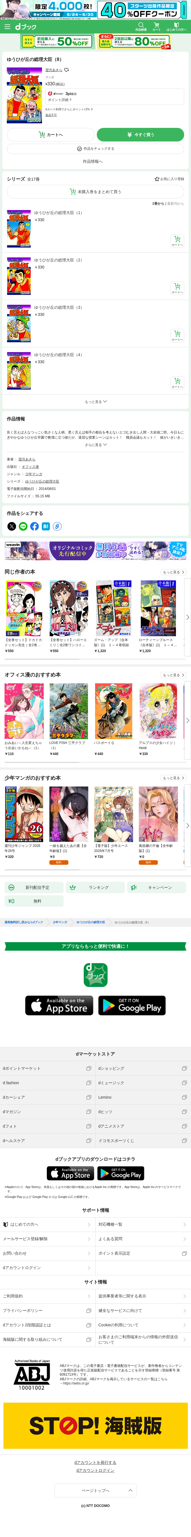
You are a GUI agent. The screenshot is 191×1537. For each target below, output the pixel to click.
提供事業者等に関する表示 (122, 1296)
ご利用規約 (13, 1296)
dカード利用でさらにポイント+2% (67, 109)
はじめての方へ (20, 1224)
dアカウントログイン (22, 1267)
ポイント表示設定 (114, 1253)
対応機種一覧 (110, 1224)
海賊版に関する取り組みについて (32, 1339)
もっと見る (171, 572)
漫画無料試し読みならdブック (24, 922)
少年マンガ (33, 474)
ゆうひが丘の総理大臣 (42, 481)
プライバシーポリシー (23, 1310)
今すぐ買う (144, 134)
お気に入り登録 (172, 179)
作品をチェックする (99, 149)
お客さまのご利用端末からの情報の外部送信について (138, 1339)
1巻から (158, 203)
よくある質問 (110, 1238)
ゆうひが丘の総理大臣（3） (59, 307)
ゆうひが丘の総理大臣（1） (59, 212)
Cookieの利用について (118, 1325)
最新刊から (175, 203)
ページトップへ (96, 1490)
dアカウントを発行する (96, 1462)
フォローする (66, 70)
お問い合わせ (15, 1253)
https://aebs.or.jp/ (76, 1383)
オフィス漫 (30, 467)
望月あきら (53, 70)
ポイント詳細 (58, 100)
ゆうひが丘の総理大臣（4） (59, 354)
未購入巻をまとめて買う (99, 191)
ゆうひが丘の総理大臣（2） (59, 260)
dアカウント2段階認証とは (27, 1325)
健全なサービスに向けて (120, 1310)
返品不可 (51, 115)
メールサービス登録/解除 (25, 1238)
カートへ (55, 134)
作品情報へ (93, 161)
